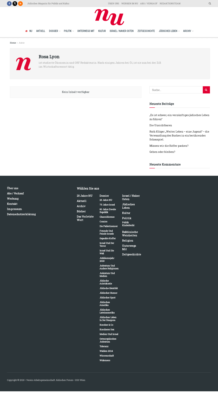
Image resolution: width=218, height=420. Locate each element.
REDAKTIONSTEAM (170, 3)
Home (13, 42)
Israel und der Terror (107, 244)
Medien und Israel (109, 334)
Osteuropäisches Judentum (108, 340)
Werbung (12, 198)
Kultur (102, 31)
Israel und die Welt (107, 252)
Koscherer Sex (107, 329)
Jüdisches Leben (168, 31)
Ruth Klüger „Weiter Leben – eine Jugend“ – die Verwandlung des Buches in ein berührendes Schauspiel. (179, 135)
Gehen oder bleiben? (162, 152)
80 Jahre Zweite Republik (108, 211)
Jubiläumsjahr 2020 (107, 259)
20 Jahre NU (85, 195)
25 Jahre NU (106, 200)
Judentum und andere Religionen (109, 267)
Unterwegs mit (85, 31)
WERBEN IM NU (129, 3)
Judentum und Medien (107, 274)
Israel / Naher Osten (122, 31)
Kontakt (12, 204)
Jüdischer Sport (107, 297)
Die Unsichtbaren (160, 125)
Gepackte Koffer (108, 238)
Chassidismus (107, 216)
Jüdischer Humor (108, 292)
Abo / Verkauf (15, 193)
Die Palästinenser (109, 226)
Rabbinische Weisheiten (130, 233)
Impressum (14, 209)
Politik (67, 31)
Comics (103, 221)
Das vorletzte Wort (85, 218)
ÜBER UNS (113, 3)
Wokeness (105, 360)
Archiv (187, 31)
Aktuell (40, 31)
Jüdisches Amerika (105, 303)
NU (28, 31)
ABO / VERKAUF (149, 3)
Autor (22, 42)
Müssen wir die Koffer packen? (168, 145)
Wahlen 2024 (106, 351)
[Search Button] (206, 89)
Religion (127, 240)
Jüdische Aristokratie (106, 282)
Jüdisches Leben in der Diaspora (108, 319)
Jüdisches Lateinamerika (107, 311)
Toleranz (104, 346)
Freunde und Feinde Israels (107, 232)
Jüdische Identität (109, 288)
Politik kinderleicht (128, 224)
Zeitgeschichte (146, 31)
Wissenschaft (107, 355)
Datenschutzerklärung (21, 214)
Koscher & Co (106, 324)
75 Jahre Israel (107, 204)
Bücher (81, 211)
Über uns (12, 188)
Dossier (53, 31)
